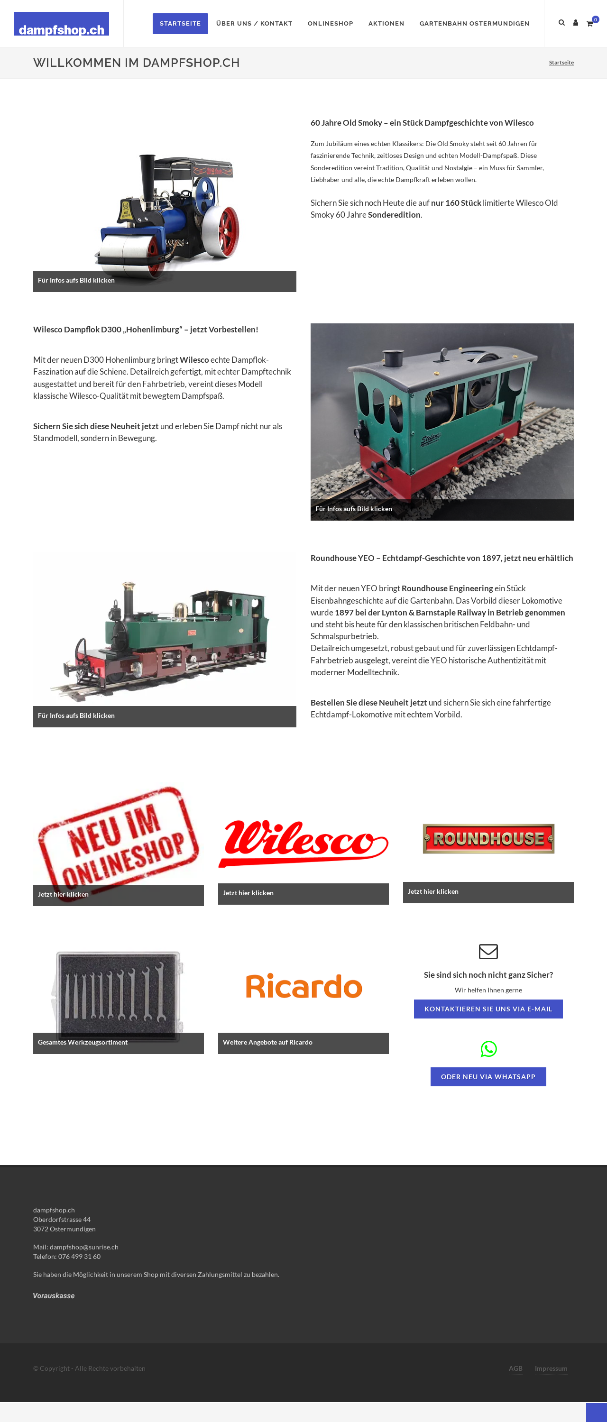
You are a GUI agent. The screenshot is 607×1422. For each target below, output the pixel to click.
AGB (516, 1368)
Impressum (551, 1368)
